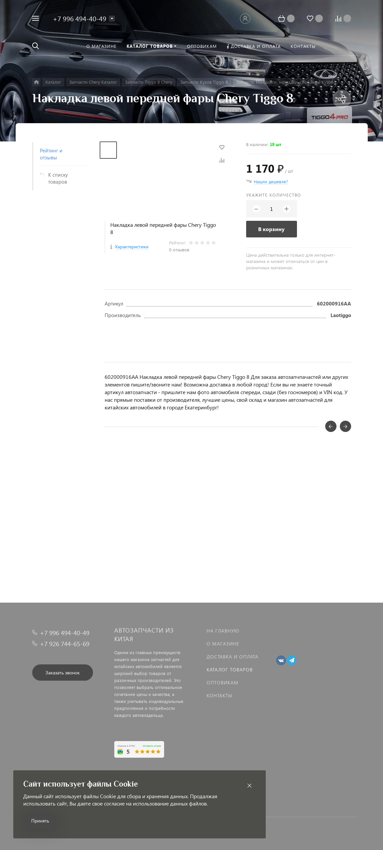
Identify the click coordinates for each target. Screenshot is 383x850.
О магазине (223, 643)
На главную (223, 631)
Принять (40, 820)
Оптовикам (223, 682)
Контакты (219, 695)
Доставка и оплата (232, 656)
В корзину (271, 228)
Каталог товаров (230, 669)
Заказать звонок (63, 672)
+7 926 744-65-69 (64, 643)
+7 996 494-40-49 (79, 18)
